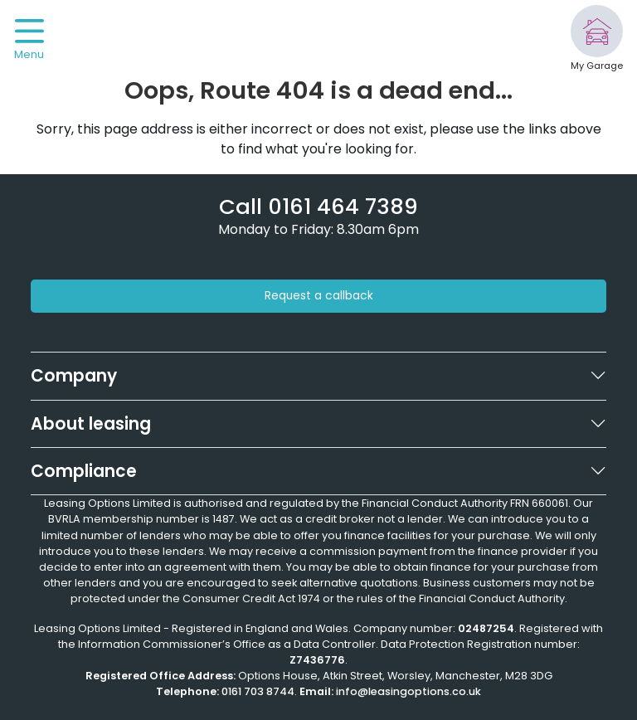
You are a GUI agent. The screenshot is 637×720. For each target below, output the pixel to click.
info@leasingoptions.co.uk (408, 691)
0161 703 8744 (257, 691)
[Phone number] (318, 206)
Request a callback (319, 296)
